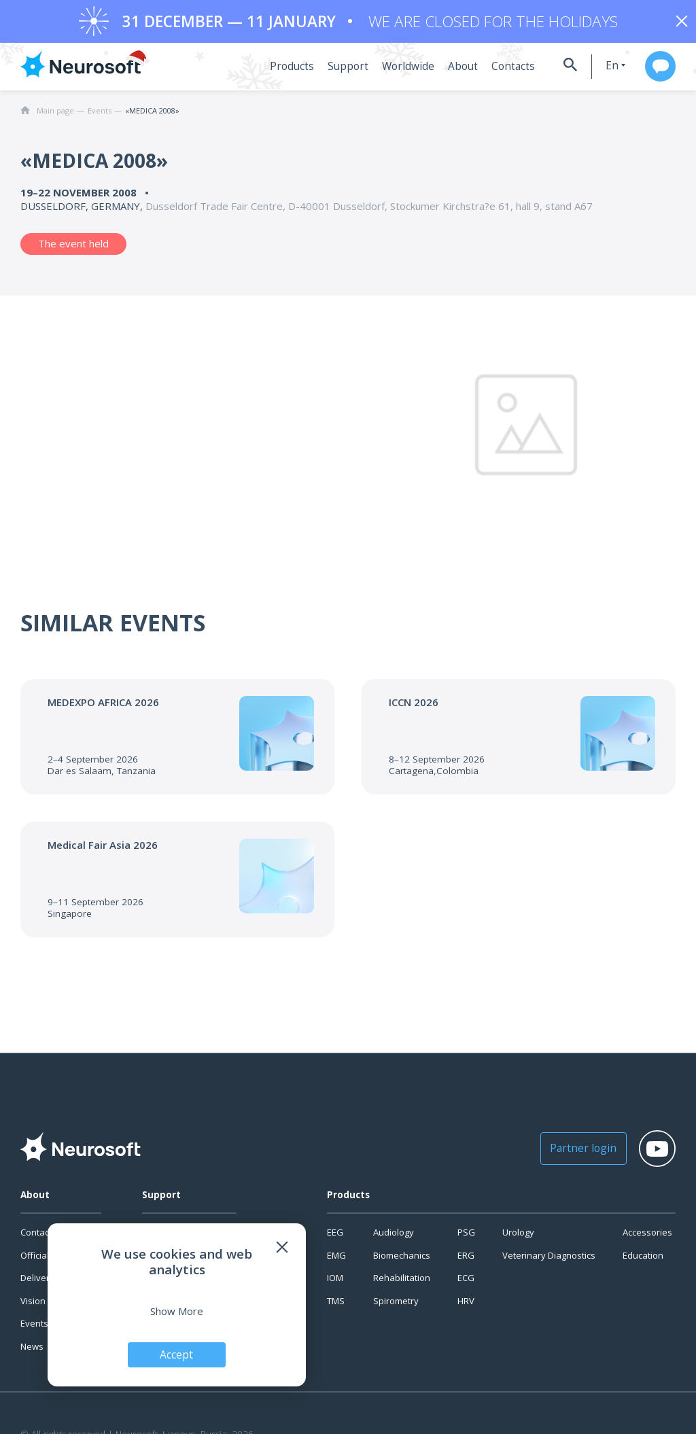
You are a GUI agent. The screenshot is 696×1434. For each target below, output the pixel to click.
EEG (335, 1237)
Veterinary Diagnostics (548, 1260)
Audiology (393, 1237)
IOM (335, 1282)
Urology (518, 1237)
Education (643, 1260)
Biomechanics (401, 1260)
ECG (465, 1282)
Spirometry (396, 1305)
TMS (336, 1305)
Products (285, 71)
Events (34, 1328)
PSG (466, 1237)
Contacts (497, 71)
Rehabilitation (401, 1282)
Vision (33, 1305)
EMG (336, 1260)
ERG (465, 1260)
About (449, 71)
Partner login (569, 1152)
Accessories (647, 1237)
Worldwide (396, 71)
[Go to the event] (177, 741)
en (600, 70)
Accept (177, 1354)
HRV (465, 1305)
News (32, 1351)
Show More (176, 1310)
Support (339, 71)
